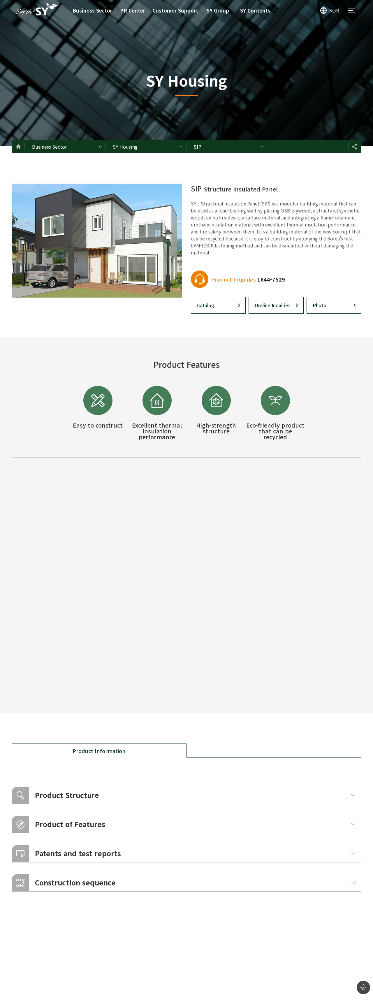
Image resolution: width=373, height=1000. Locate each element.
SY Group (218, 10)
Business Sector (92, 10)
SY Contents (255, 10)
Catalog (205, 305)
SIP (197, 146)
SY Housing (125, 146)
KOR (334, 10)
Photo (319, 305)
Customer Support (175, 10)
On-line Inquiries (273, 305)
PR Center (132, 10)
